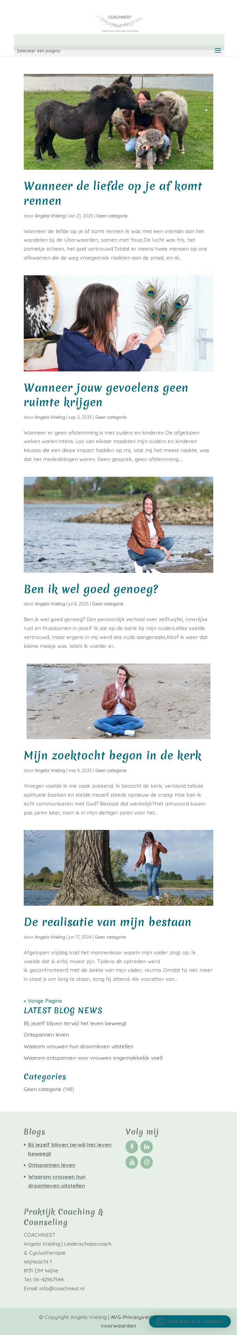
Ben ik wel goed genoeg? (91, 589)
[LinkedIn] (146, 1146)
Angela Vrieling (50, 216)
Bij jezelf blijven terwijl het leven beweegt (75, 1023)
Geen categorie (111, 216)
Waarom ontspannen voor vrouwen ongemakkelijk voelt (93, 1057)
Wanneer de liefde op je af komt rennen (113, 193)
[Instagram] (146, 1162)
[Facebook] (132, 1146)
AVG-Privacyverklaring (140, 1317)
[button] (190, 1321)
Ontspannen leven (46, 1034)
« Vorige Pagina (43, 1000)
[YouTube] (132, 1162)
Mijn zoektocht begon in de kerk (113, 755)
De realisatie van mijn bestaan (108, 922)
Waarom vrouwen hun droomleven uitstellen (78, 1046)
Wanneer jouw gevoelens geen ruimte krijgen (106, 395)
